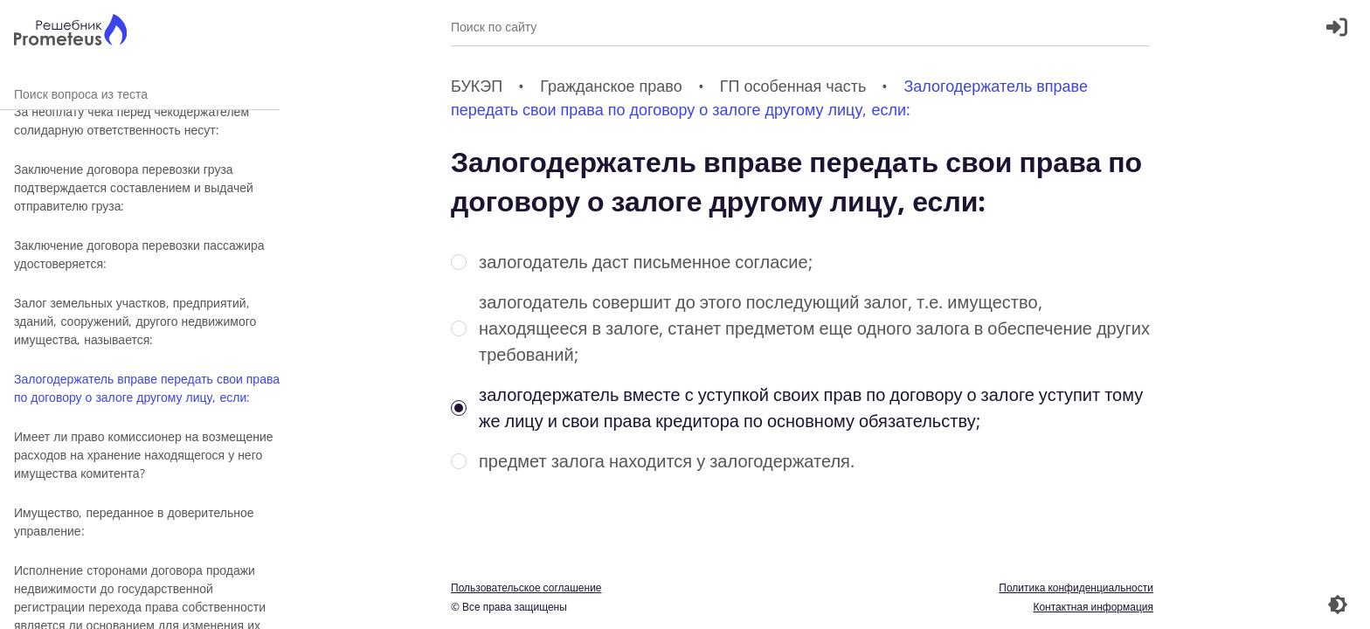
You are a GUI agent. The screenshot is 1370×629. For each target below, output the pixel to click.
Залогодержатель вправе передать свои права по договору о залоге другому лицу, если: (147, 387)
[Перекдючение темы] (1337, 604)
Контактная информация (1093, 606)
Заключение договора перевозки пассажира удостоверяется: (139, 254)
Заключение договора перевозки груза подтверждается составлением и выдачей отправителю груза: (133, 187)
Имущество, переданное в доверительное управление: (134, 521)
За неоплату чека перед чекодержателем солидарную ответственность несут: (131, 120)
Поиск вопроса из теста (140, 94)
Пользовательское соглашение (526, 587)
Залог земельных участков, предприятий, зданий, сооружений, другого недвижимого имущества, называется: (135, 321)
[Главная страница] (70, 32)
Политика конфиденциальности (1076, 587)
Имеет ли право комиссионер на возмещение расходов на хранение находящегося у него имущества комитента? (143, 454)
